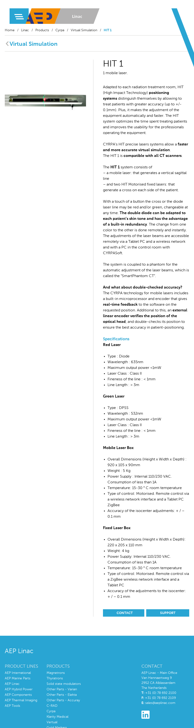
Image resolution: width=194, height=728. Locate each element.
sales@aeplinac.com (160, 703)
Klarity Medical (57, 716)
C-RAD (52, 705)
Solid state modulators (64, 684)
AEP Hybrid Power (18, 689)
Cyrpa (59, 30)
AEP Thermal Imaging (21, 700)
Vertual (52, 722)
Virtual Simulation (84, 30)
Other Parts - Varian (62, 689)
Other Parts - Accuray (63, 700)
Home (10, 30)
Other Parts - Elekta (62, 695)
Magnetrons (56, 673)
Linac (25, 30)
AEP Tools (12, 705)
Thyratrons (55, 678)
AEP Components (18, 695)
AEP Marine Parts (17, 678)
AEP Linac (12, 684)
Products (42, 30)
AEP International (18, 673)
